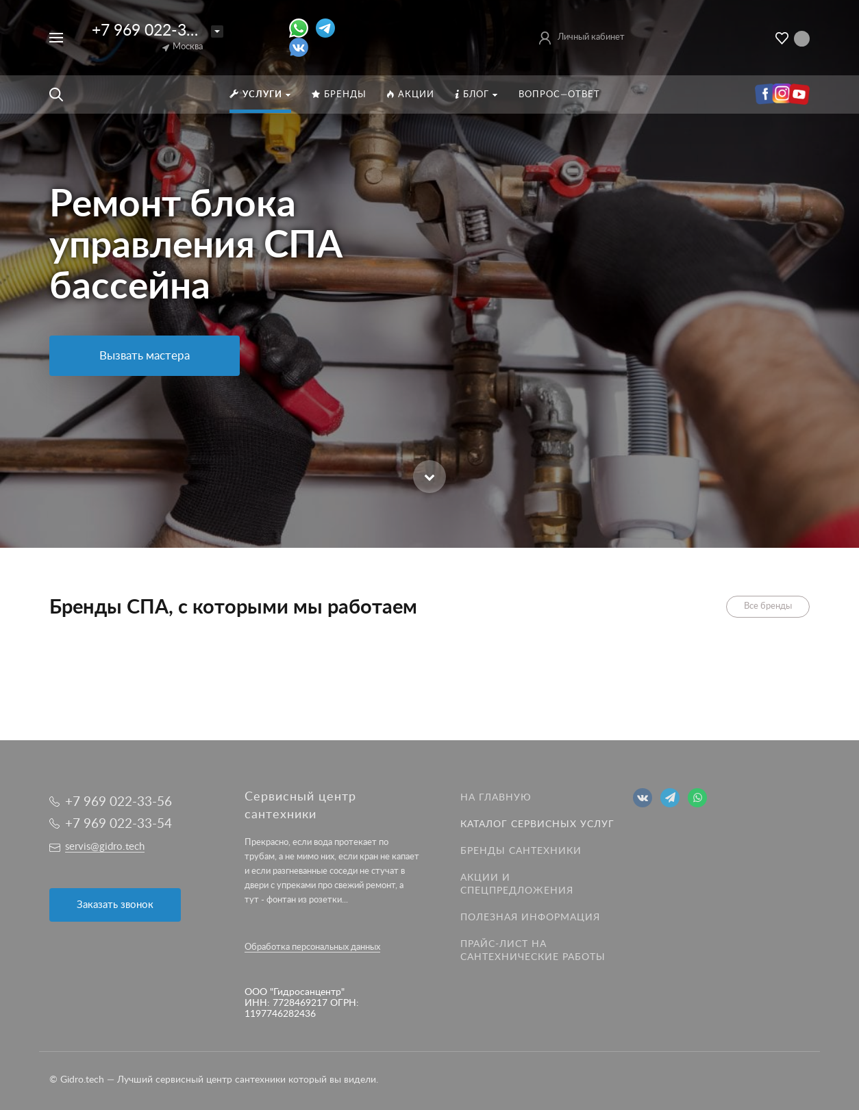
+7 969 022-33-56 (155, 30)
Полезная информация (530, 917)
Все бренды (768, 606)
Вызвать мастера (144, 356)
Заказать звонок (115, 905)
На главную (496, 798)
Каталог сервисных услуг (537, 824)
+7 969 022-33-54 (118, 824)
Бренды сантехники (521, 851)
